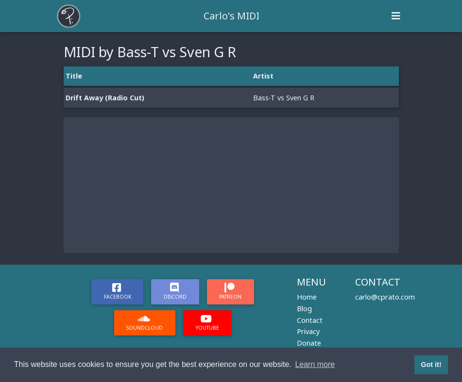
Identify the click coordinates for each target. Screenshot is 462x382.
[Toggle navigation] (396, 16)
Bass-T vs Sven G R (283, 97)
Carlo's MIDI (231, 15)
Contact (310, 320)
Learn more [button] (315, 364)
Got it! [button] (431, 364)
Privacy (308, 331)
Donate (309, 343)
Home (307, 297)
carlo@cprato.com (385, 297)
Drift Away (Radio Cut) (105, 97)
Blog (304, 308)
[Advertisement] (231, 185)
